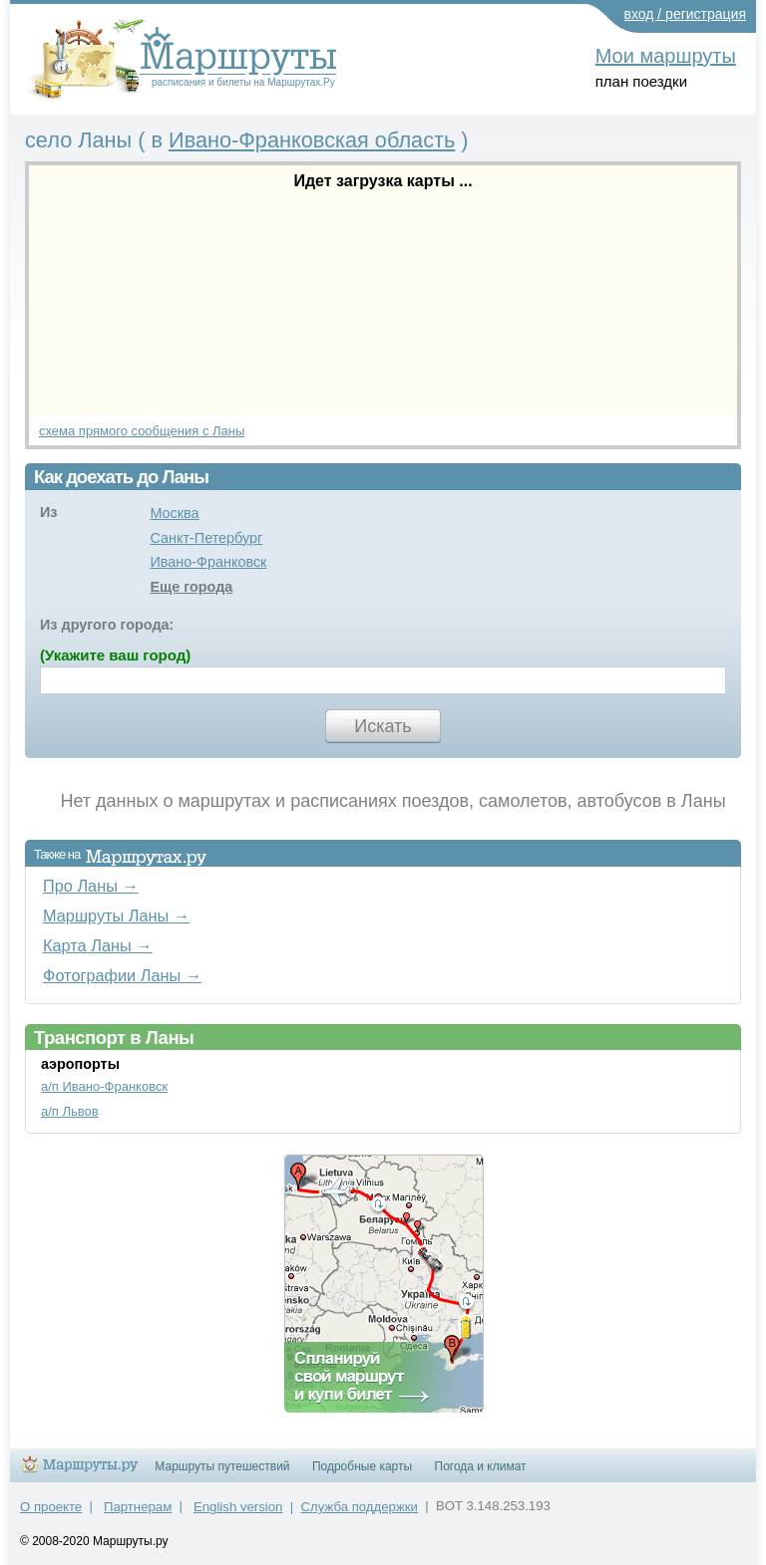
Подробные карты (362, 1466)
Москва (174, 513)
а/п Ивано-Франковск (104, 1086)
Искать (382, 726)
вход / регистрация (685, 14)
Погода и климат (481, 1466)
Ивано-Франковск (208, 562)
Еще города (191, 587)
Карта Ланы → (98, 945)
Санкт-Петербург (206, 538)
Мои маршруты (665, 56)
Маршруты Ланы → (116, 915)
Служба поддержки (359, 1506)
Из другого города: (107, 625)
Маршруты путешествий (222, 1466)
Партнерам (138, 1506)
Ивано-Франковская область (312, 140)
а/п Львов (70, 1111)
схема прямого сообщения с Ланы (141, 430)
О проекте (51, 1506)
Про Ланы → (91, 886)
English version (237, 1506)
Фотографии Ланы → (122, 975)
